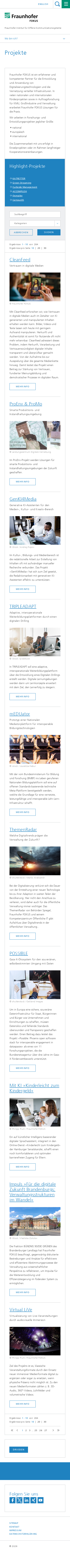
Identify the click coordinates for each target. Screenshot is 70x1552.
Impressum (15, 1530)
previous (16, 1430)
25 (36, 1430)
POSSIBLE (19, 953)
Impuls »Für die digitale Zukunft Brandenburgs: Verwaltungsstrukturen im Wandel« (33, 1192)
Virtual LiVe (21, 1309)
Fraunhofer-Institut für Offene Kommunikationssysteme (33, 28)
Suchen (49, 232)
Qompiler (18, 195)
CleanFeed (20, 259)
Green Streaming (22, 183)
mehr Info (22, 386)
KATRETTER (19, 178)
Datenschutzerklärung (23, 1534)
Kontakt (14, 1527)
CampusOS (18, 200)
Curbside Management (25, 187)
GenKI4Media (23, 499)
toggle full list (57, 223)
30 (45, 248)
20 (39, 248)
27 (45, 1430)
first (12, 1430)
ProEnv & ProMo (26, 403)
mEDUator (20, 713)
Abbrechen (21, 232)
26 (40, 1430)
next (52, 1430)
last (57, 1430)
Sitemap (13, 1523)
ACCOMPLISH (20, 191)
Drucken (18, 1449)
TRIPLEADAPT (23, 606)
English (43, 4)
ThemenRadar (23, 829)
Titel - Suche (57, 4)
